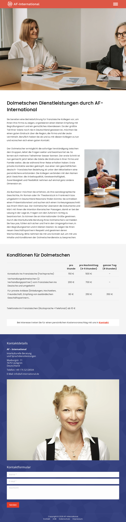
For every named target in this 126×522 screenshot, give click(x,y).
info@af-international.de (26, 373)
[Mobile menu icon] (115, 4)
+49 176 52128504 (25, 369)
